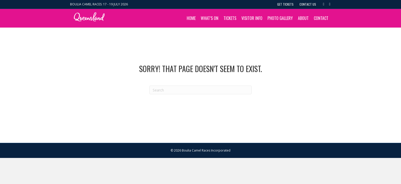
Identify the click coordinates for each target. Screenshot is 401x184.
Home (191, 18)
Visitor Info (251, 18)
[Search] (200, 90)
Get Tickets (285, 4)
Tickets (230, 18)
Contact (321, 18)
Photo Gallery (280, 18)
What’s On (209, 18)
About (303, 18)
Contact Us (307, 4)
